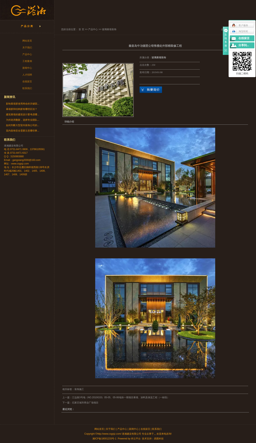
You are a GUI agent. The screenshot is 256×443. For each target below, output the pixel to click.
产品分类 (27, 26)
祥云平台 (136, 438)
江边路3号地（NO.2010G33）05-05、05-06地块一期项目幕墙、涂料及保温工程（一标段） (120, 397)
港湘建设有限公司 (13, 145)
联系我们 (27, 88)
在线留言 (27, 81)
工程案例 (27, 61)
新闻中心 (27, 68)
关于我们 (27, 47)
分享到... (243, 45)
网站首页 (27, 40)
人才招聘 (27, 74)
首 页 (81, 29)
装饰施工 (79, 389)
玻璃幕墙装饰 (109, 29)
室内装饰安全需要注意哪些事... (22, 130)
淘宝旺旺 (240, 31)
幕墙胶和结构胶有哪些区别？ (21, 109)
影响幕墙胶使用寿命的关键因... (22, 103)
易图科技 (159, 438)
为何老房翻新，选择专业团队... (22, 119)
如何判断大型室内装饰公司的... (22, 125)
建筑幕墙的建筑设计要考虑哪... (22, 114)
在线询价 (151, 90)
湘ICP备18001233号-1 (104, 438)
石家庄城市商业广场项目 (85, 402)
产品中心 (27, 54)
